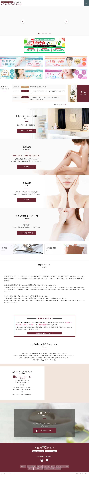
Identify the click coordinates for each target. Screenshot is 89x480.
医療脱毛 (30, 167)
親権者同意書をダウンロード (44, 334)
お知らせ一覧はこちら (59, 104)
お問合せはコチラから (46, 431)
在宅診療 (59, 469)
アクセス (29, 469)
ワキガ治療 (47, 467)
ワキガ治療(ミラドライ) (28, 233)
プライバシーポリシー (7, 474)
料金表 (53, 467)
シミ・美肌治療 (31, 467)
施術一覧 (22, 467)
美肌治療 (30, 200)
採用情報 (52, 469)
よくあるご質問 (38, 469)
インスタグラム (42, 461)
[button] (23, 21)
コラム (46, 469)
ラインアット (47, 461)
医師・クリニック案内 (28, 131)
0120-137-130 (68, 377)
